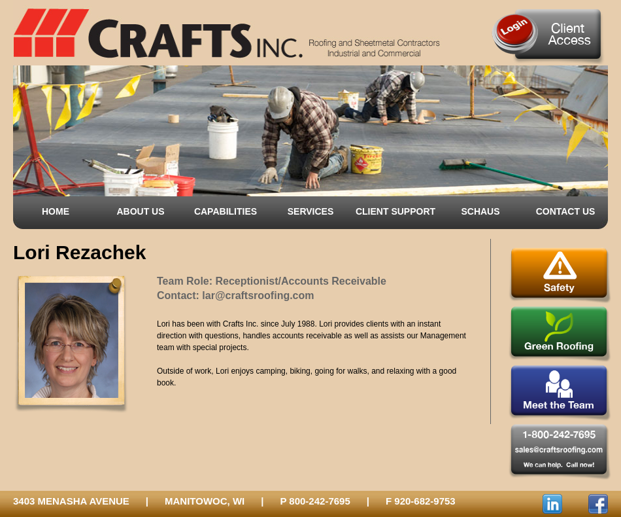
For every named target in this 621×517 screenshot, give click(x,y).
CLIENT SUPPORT (395, 211)
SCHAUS (480, 211)
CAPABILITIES (225, 211)
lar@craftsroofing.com (258, 295)
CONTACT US (566, 211)
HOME (55, 211)
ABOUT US (140, 211)
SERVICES (311, 211)
